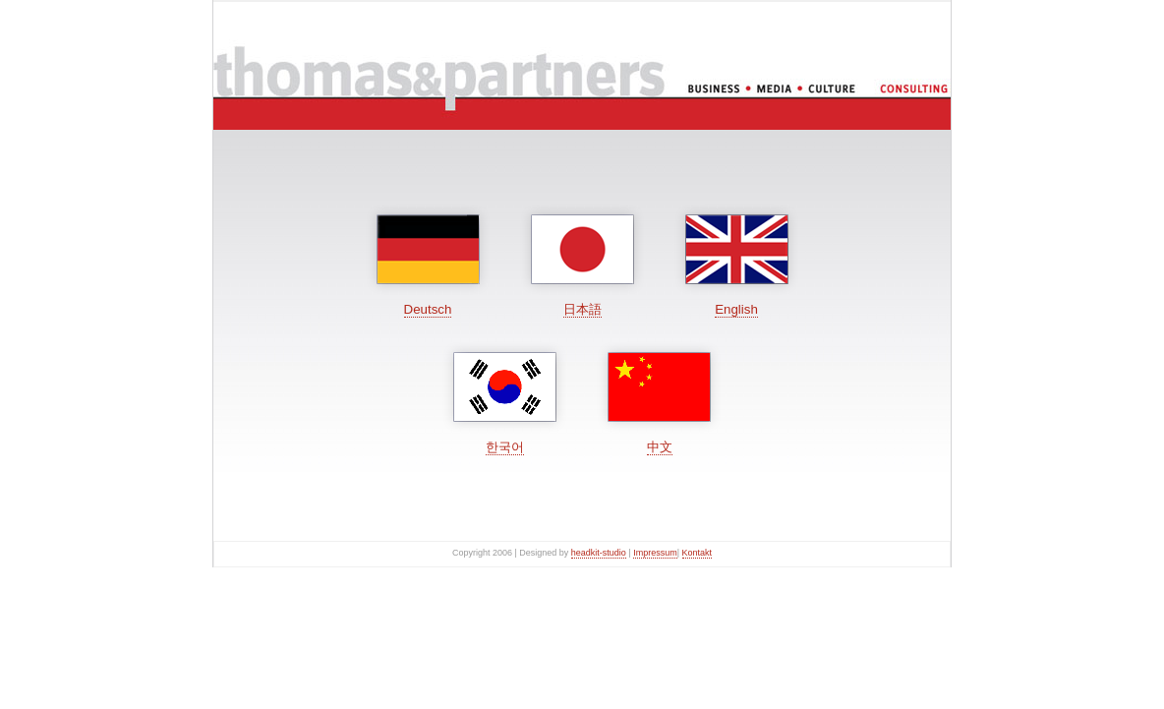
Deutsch (428, 309)
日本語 (582, 309)
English (736, 309)
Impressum (655, 553)
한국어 (505, 447)
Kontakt (697, 553)
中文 (659, 447)
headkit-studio (598, 553)
